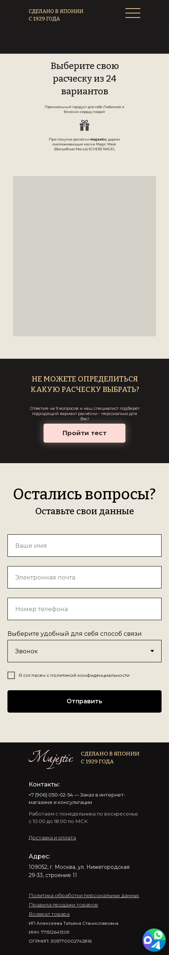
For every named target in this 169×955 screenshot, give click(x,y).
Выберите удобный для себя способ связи (74, 633)
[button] (52, 838)
